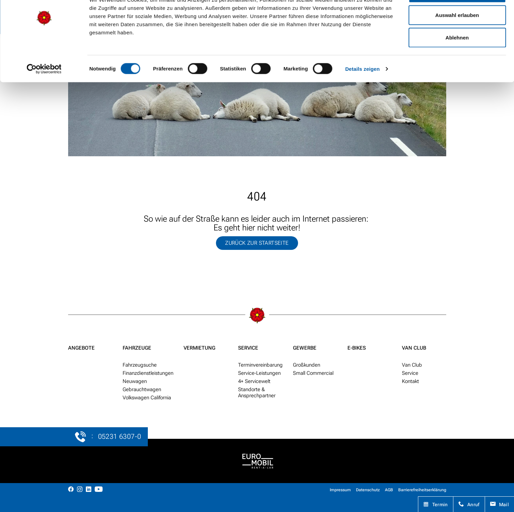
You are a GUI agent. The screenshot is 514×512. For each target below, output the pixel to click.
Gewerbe (304, 348)
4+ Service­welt (254, 381)
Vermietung (199, 348)
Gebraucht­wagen (142, 389)
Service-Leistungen (259, 373)
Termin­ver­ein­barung (260, 365)
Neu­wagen (135, 381)
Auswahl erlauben (457, 40)
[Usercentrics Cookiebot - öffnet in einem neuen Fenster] (44, 94)
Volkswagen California (147, 398)
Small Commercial (313, 373)
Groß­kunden (306, 365)
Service (248, 348)
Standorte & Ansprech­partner (257, 392)
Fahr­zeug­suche (140, 365)
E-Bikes (356, 348)
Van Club (414, 348)
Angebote (81, 348)
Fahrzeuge (137, 348)
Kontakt (410, 381)
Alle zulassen (457, 18)
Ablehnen (457, 62)
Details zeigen (362, 94)
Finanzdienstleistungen (148, 373)
